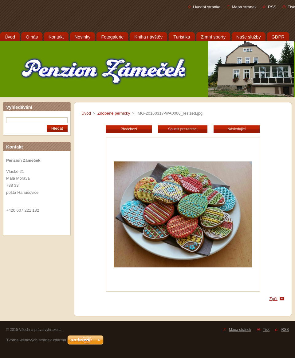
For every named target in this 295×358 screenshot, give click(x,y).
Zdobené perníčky (113, 113)
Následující (236, 129)
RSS (272, 7)
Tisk (291, 7)
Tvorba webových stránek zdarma (36, 340)
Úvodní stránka (206, 7)
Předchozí (128, 129)
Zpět (273, 298)
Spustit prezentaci (182, 129)
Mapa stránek (244, 7)
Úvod (86, 113)
